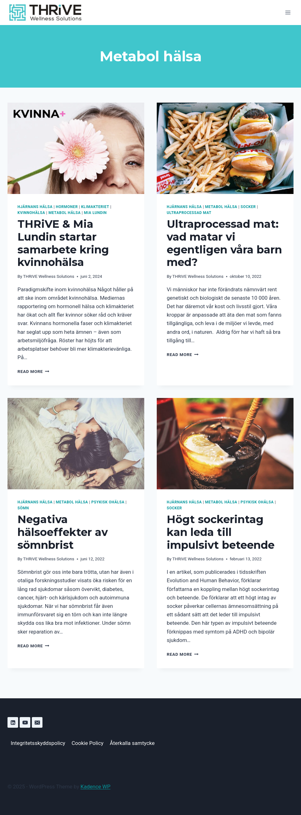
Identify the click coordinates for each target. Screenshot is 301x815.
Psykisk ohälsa (108, 502)
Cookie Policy (87, 743)
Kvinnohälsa (31, 213)
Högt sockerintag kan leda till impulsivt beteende (220, 532)
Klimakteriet (95, 207)
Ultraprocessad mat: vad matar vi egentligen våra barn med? (224, 243)
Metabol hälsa (64, 213)
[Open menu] (288, 12)
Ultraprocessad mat (189, 213)
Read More (33, 371)
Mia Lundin (95, 213)
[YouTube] (25, 722)
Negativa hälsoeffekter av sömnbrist (62, 532)
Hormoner (67, 207)
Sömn (23, 508)
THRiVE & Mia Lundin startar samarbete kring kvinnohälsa (63, 243)
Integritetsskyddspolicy (38, 743)
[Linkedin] (12, 722)
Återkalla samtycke (132, 743)
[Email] (37, 722)
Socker (248, 207)
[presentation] (75, 148)
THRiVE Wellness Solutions (48, 276)
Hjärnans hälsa (34, 207)
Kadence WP (96, 786)
